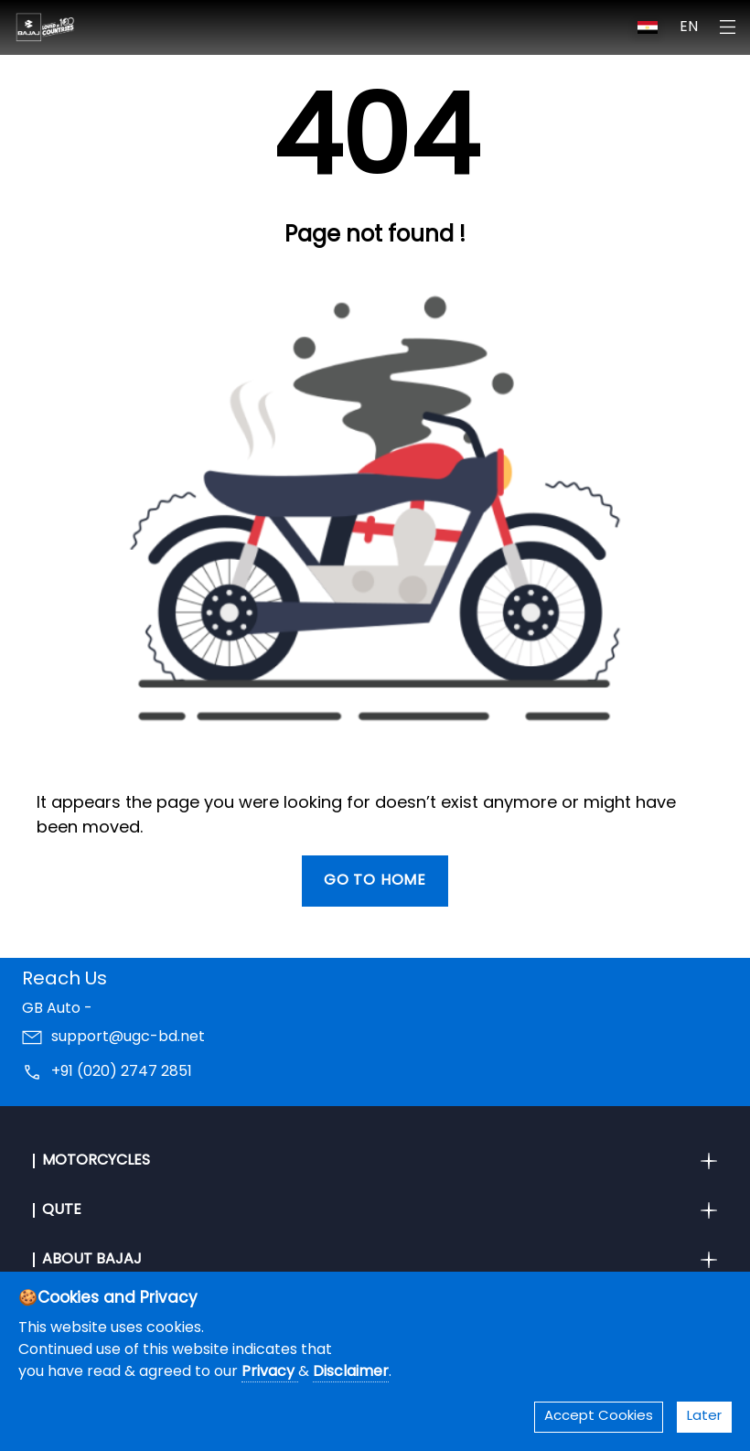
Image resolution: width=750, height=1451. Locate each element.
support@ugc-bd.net (128, 1037)
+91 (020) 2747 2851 (121, 1072)
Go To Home (375, 881)
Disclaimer (351, 1372)
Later (704, 1417)
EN (689, 27)
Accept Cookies (598, 1417)
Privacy (269, 1372)
